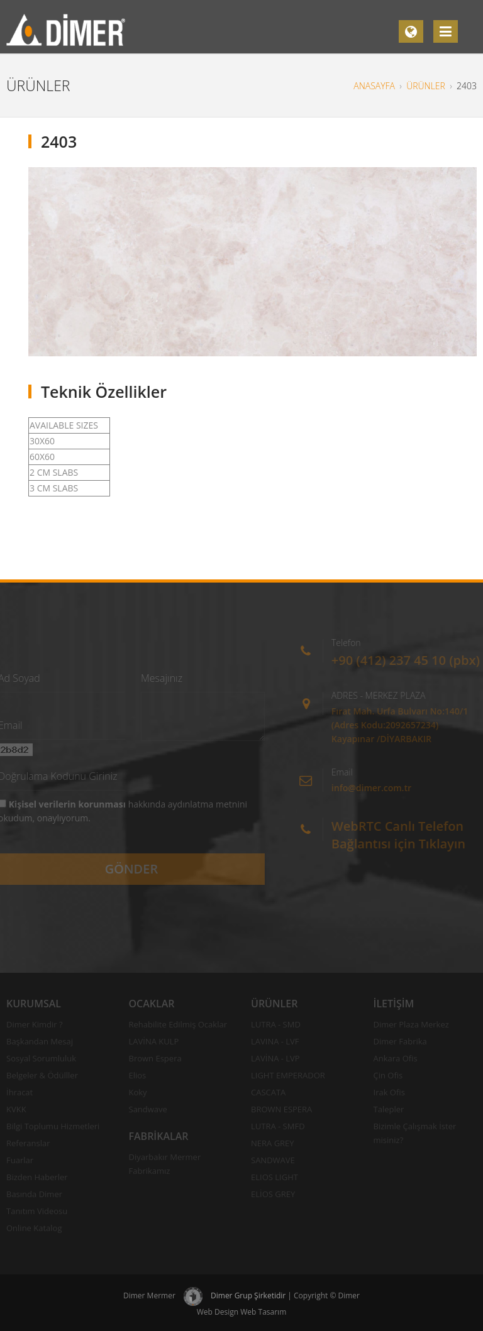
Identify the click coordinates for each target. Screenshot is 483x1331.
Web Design (217, 1311)
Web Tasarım (263, 1311)
